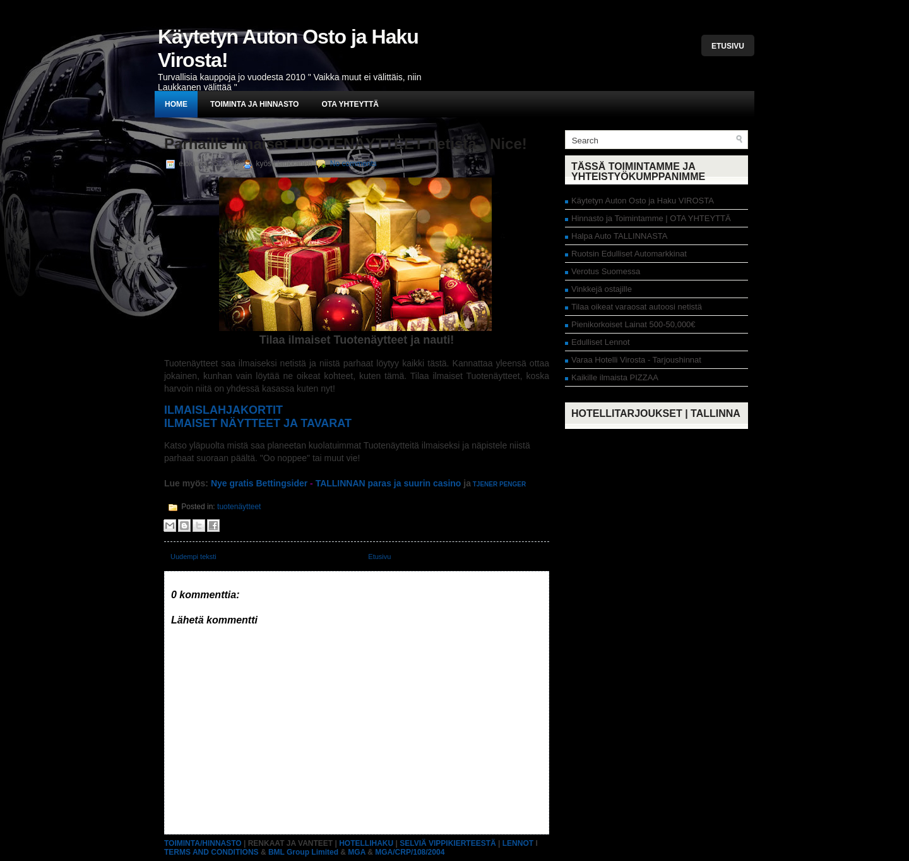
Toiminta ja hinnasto (254, 104)
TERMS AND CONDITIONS (211, 852)
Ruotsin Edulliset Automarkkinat (629, 253)
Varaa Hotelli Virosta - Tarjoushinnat (636, 359)
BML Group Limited (303, 852)
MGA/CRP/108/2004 (409, 852)
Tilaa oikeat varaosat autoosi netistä (636, 306)
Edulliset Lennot (600, 342)
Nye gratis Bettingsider (257, 483)
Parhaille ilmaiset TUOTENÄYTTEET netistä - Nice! (345, 144)
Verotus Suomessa (605, 271)
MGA (356, 852)
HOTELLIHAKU (366, 843)
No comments (353, 163)
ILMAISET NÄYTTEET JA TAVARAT (258, 423)
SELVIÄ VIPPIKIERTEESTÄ (448, 843)
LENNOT (517, 843)
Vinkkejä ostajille (601, 289)
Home (176, 104)
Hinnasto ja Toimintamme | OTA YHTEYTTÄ (651, 218)
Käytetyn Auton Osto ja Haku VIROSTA (642, 200)
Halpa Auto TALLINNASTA (619, 236)
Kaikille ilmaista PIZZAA (614, 377)
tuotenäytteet (239, 506)
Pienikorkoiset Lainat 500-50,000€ (633, 324)
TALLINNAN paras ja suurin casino (388, 483)
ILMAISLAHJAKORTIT (223, 410)
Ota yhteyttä (349, 104)
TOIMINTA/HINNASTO (203, 843)
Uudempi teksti (193, 556)
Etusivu (727, 46)
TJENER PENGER (499, 484)
